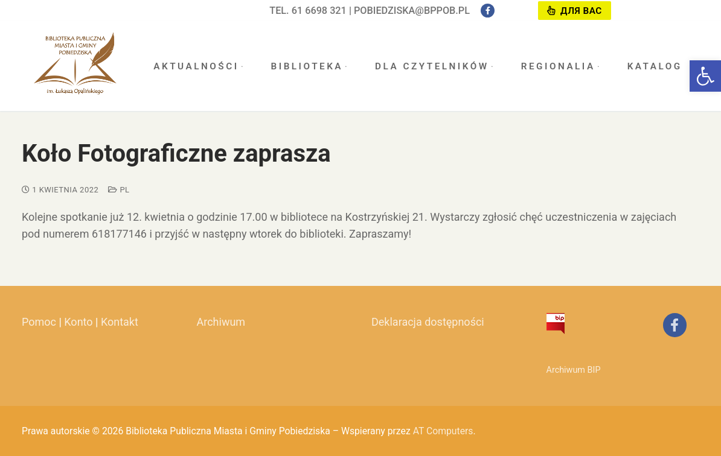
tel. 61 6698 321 (308, 10)
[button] (705, 76)
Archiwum (221, 321)
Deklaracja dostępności (427, 321)
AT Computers (443, 431)
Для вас (574, 10)
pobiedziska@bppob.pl (412, 10)
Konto (78, 321)
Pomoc (39, 321)
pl (118, 189)
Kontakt (119, 321)
